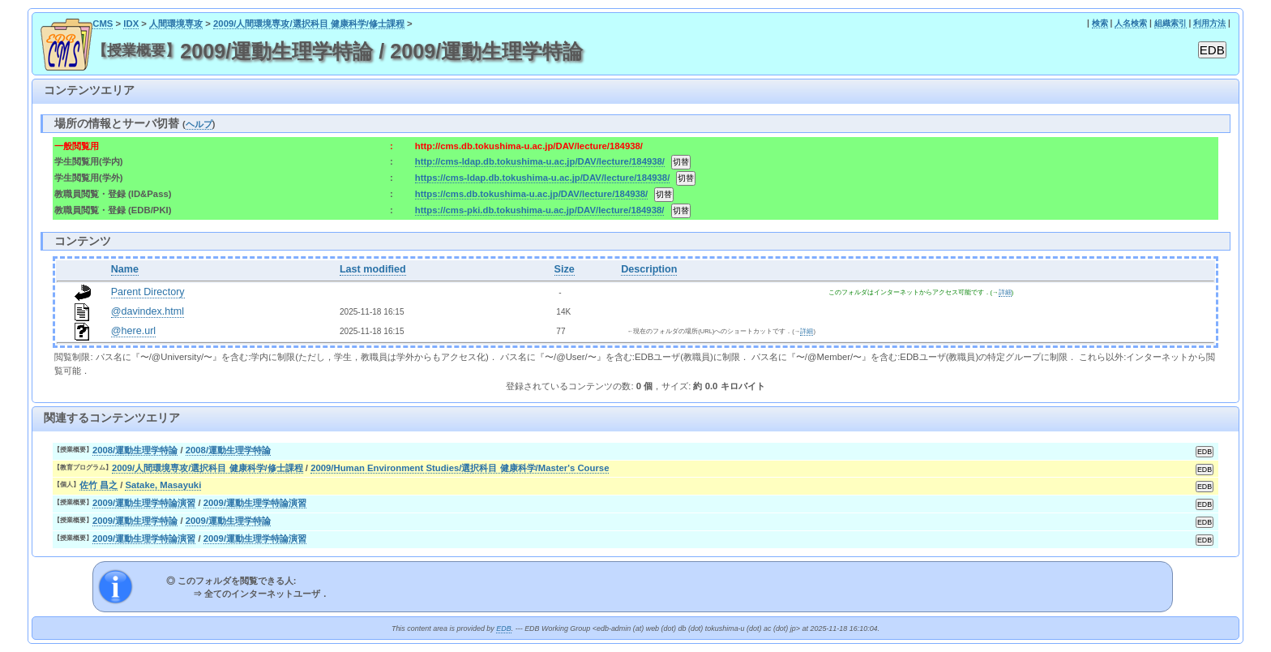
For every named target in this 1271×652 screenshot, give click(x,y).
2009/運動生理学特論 (135, 520)
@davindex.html (148, 311)
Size (564, 269)
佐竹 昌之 (98, 485)
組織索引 (1170, 23)
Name (125, 269)
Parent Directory (148, 292)
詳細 (1005, 292)
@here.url (133, 331)
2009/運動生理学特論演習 (143, 503)
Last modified (373, 269)
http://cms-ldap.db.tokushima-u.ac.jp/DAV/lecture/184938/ (540, 161)
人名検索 (1131, 23)
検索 (1100, 23)
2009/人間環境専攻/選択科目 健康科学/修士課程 (308, 23)
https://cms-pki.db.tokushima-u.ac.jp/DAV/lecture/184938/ (540, 210)
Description (649, 269)
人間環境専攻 (176, 23)
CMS (102, 23)
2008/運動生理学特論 (135, 450)
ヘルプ (199, 124)
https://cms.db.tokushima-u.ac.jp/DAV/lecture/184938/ (531, 194)
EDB (503, 628)
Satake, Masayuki (163, 485)
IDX (131, 23)
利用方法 (1209, 23)
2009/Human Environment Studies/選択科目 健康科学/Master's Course (459, 468)
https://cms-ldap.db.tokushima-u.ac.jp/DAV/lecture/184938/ (542, 177)
